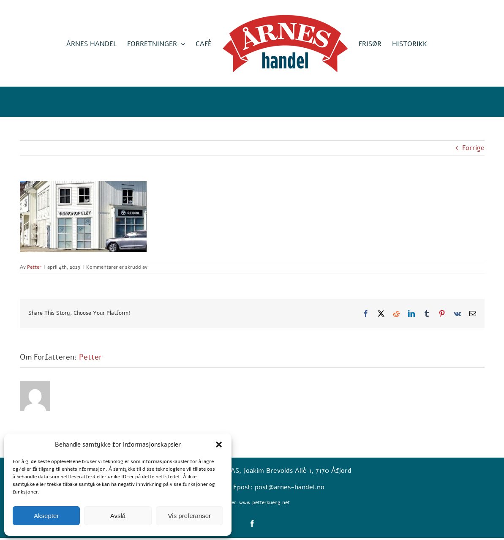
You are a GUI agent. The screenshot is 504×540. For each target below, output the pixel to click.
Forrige (473, 148)
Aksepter (46, 515)
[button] (219, 444)
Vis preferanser (189, 515)
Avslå (117, 515)
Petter (34, 267)
